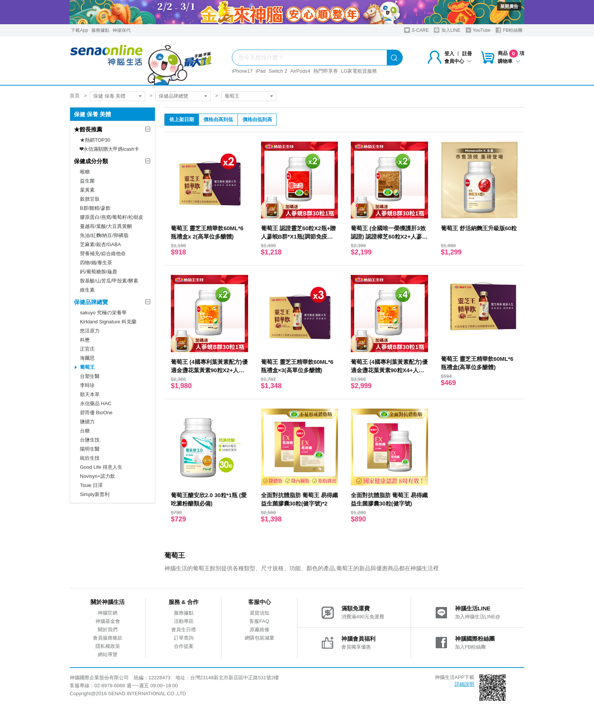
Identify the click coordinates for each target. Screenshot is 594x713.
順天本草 (90, 394)
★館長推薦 (88, 129)
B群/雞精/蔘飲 (95, 208)
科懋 (85, 340)
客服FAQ (259, 621)
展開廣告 (509, 6)
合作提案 (184, 646)
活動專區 (184, 621)
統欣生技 (90, 458)
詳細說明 (464, 684)
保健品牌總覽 (173, 96)
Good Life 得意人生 (101, 467)
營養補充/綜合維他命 (103, 253)
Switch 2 (278, 71)
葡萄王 (232, 96)
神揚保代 (122, 30)
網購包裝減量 (259, 638)
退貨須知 (259, 613)
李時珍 (87, 385)
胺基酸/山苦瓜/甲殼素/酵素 (109, 281)
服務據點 (100, 30)
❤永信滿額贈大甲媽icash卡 (109, 149)
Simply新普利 (94, 494)
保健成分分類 (91, 161)
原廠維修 (259, 629)
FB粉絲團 (509, 30)
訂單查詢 (184, 638)
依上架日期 (181, 119)
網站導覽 (107, 654)
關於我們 (107, 629)
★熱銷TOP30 (95, 140)
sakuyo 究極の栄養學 (103, 312)
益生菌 (87, 181)
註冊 (467, 53)
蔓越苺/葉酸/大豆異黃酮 (106, 226)
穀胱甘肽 (90, 199)
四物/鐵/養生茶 (96, 262)
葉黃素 (87, 190)
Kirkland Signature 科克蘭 (108, 322)
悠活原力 (90, 331)
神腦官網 (107, 613)
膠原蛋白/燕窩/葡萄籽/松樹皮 (111, 217)
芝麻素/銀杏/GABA (100, 244)
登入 (449, 53)
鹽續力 (87, 421)
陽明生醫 (90, 449)
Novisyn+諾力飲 (97, 476)
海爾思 (87, 358)
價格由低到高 (257, 119)
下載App (79, 30)
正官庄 (87, 349)
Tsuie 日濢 (91, 485)
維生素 (87, 290)
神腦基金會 (107, 621)
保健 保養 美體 (109, 96)
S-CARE (416, 30)
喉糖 (85, 172)
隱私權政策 (107, 646)
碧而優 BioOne (96, 412)
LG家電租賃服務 (359, 71)
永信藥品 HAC (95, 403)
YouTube (478, 30)
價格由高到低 (218, 119)
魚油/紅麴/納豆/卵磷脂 (104, 235)
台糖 (85, 431)
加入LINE (447, 30)
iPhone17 (242, 71)
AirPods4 (300, 71)
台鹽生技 (90, 440)
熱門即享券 (325, 71)
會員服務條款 (107, 638)
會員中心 (458, 61)
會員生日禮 (183, 629)
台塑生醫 (90, 376)
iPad (261, 71)
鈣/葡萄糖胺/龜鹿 (98, 272)
